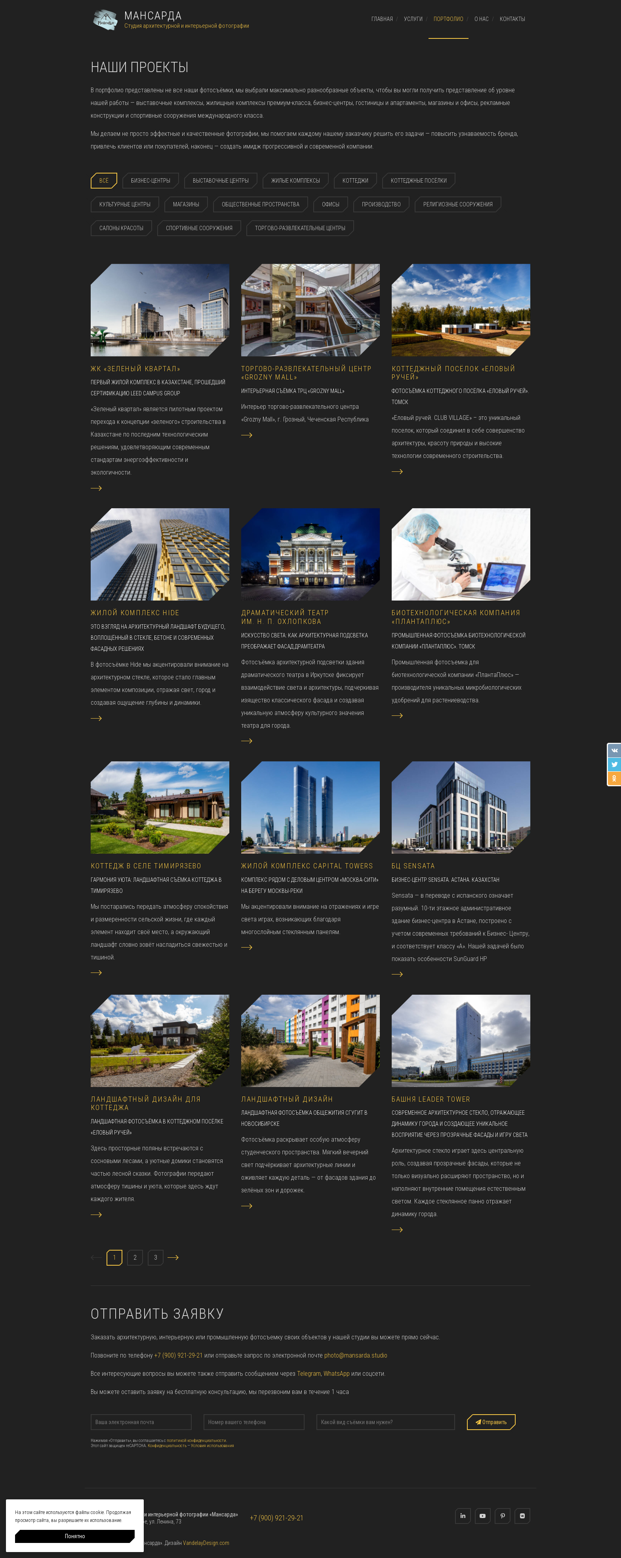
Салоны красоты (121, 228)
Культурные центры (124, 204)
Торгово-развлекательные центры (300, 228)
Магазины (186, 204)
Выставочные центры (221, 180)
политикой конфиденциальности (196, 1440)
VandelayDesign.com (206, 1543)
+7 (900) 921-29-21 (178, 1355)
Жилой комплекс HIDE (135, 612)
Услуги (413, 19)
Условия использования (212, 1445)
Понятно (75, 1536)
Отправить (491, 1422)
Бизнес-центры (150, 180)
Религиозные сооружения (458, 204)
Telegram (309, 1373)
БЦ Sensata (413, 866)
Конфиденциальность (167, 1445)
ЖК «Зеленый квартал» (136, 368)
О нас (481, 19)
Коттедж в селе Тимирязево (146, 866)
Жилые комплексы (295, 180)
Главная (382, 19)
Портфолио (448, 19)
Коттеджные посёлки (419, 180)
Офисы (330, 204)
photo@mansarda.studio (355, 1355)
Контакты (512, 19)
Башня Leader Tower (431, 1099)
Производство (381, 204)
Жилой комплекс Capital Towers (307, 866)
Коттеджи (355, 180)
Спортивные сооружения (199, 228)
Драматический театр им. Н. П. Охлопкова (285, 616)
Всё (104, 180)
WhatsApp (337, 1373)
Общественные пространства (260, 204)
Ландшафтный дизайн (287, 1099)
